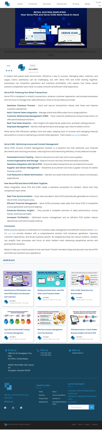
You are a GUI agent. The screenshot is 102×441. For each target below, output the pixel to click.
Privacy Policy (44, 410)
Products (33, 3)
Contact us (57, 410)
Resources (62, 3)
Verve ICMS (77, 135)
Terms (80, 436)
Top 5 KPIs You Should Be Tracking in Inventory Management (15, 337)
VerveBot (13, 304)
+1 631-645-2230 (47, 361)
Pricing (76, 3)
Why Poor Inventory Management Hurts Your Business (49, 337)
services (42, 404)
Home (20, 3)
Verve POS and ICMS (13, 233)
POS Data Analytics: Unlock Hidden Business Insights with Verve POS (84, 337)
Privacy (87, 436)
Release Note (44, 414)
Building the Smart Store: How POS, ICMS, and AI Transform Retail (49, 293)
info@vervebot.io (79, 361)
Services (47, 3)
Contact (95, 436)
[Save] (91, 415)
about (54, 400)
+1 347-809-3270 (47, 363)
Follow (32, 66)
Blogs (87, 3)
